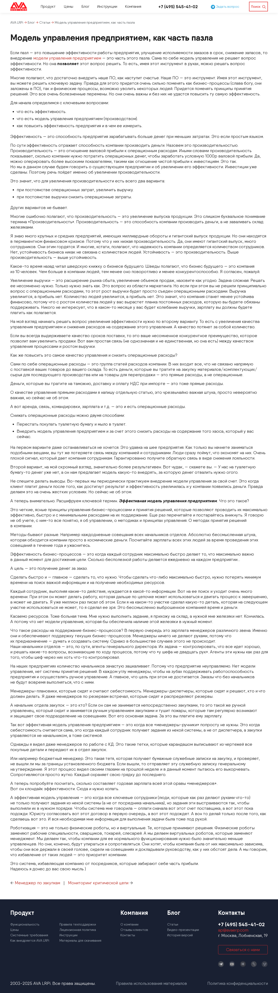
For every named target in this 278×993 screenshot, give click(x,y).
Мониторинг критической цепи (98, 882)
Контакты (127, 935)
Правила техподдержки (77, 924)
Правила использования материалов (151, 983)
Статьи (172, 924)
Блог (85, 6)
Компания (133, 6)
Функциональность (24, 924)
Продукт (48, 6)
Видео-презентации (183, 930)
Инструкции (107, 6)
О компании (129, 924)
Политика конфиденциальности (237, 983)
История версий (180, 935)
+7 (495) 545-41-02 (178, 6)
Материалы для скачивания (80, 940)
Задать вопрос (225, 7)
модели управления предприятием (67, 58)
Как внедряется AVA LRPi (29, 940)
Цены (68, 6)
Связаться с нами (243, 949)
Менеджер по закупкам (37, 882)
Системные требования (29, 935)
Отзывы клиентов (134, 930)
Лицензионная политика (77, 930)
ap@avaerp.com (233, 930)
